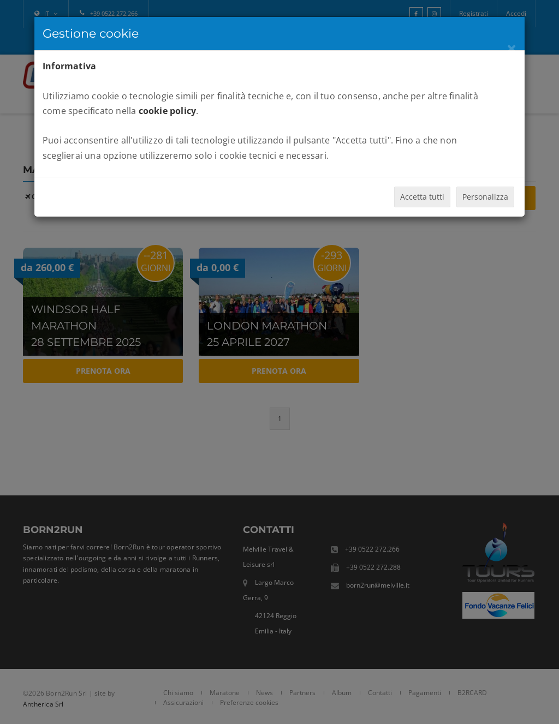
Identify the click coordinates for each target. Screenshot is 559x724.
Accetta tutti (422, 197)
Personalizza (485, 197)
